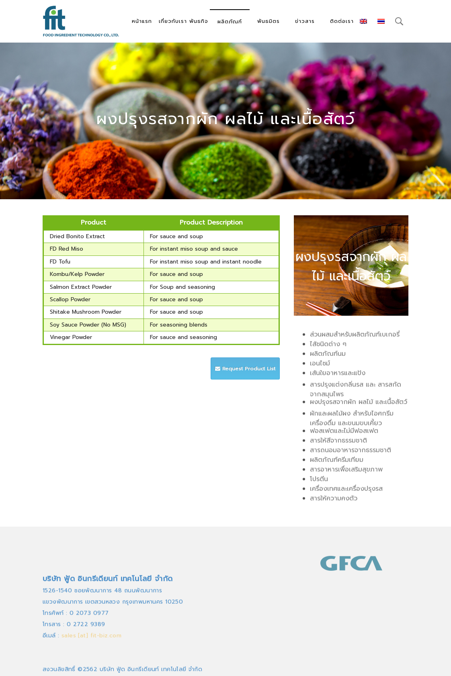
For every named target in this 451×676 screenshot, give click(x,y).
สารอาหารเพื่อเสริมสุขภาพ (346, 472)
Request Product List (245, 374)
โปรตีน (319, 481)
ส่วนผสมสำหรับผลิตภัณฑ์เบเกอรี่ (355, 337)
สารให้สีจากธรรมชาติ (338, 443)
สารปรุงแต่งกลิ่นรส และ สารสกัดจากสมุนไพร (355, 394)
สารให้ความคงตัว (333, 501)
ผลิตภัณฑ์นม (328, 356)
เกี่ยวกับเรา (173, 21)
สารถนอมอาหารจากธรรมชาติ (350, 452)
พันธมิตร (268, 21)
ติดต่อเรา (342, 21)
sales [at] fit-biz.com (91, 664)
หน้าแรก (142, 21)
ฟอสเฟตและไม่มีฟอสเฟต (344, 433)
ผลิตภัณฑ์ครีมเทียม (336, 462)
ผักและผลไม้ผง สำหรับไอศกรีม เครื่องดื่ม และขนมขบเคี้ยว (352, 423)
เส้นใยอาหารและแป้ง (337, 375)
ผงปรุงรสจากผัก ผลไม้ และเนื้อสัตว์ (358, 404)
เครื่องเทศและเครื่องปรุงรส (346, 491)
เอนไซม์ (320, 366)
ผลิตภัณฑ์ (229, 21)
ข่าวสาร (305, 21)
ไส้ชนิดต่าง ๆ (328, 346)
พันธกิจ (198, 21)
